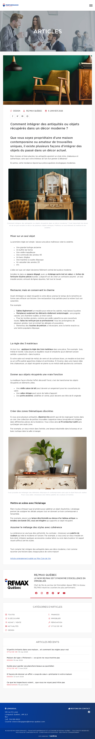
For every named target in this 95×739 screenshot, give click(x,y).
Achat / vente (13, 622)
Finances (53, 615)
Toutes (10, 615)
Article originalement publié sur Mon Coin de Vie (30, 558)
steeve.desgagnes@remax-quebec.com (28, 722)
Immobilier (54, 618)
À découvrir (12, 618)
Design (15, 111)
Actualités (11, 626)
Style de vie (55, 626)
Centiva (53, 736)
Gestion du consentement (69, 732)
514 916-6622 (14, 719)
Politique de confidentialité (27, 732)
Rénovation (55, 622)
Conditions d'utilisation (48, 732)
